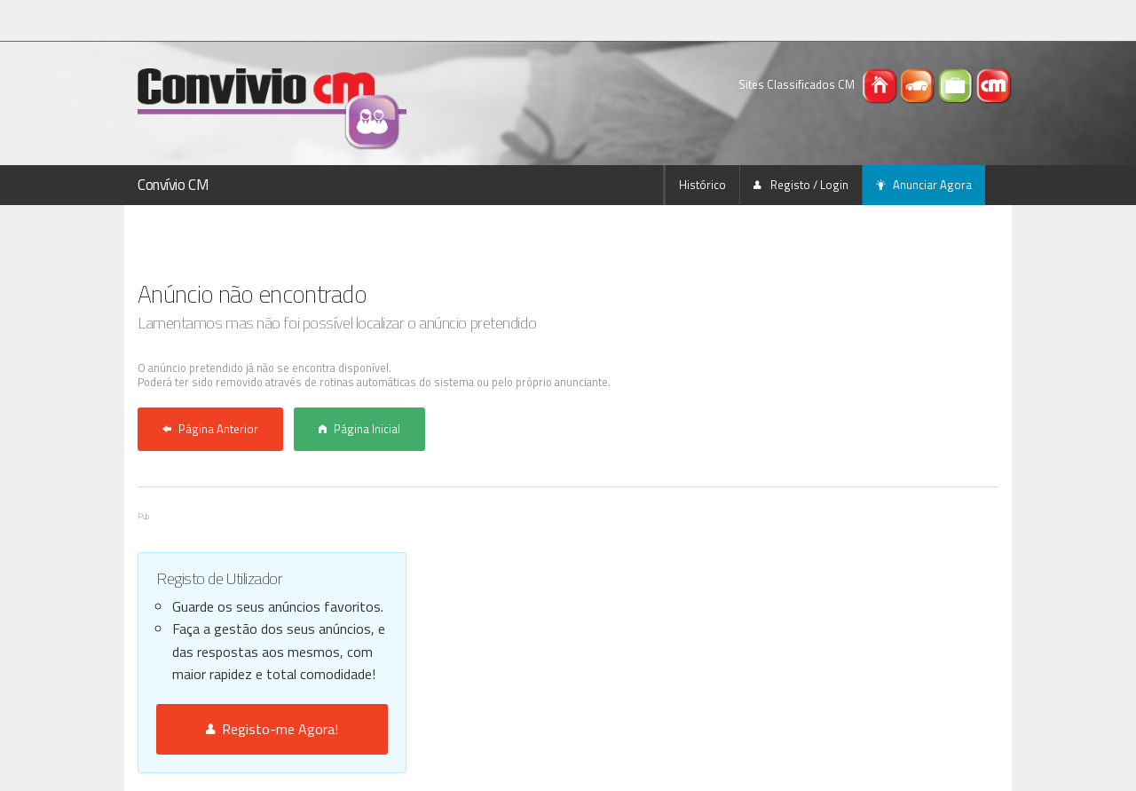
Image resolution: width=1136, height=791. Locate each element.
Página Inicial (359, 429)
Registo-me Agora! (272, 729)
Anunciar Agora (924, 185)
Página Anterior (210, 429)
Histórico (702, 185)
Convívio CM (173, 184)
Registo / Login (800, 185)
